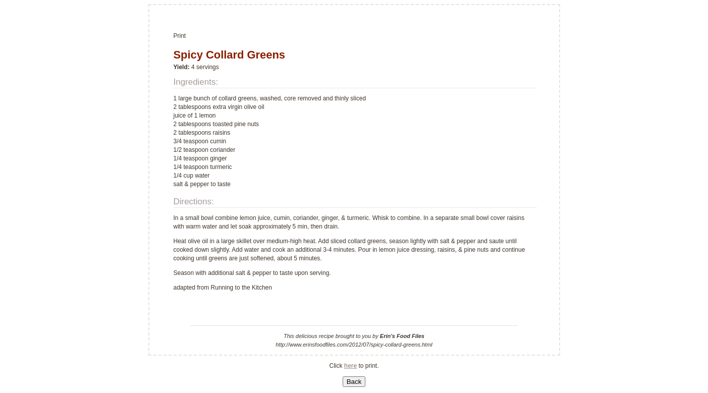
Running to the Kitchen (241, 287)
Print (180, 35)
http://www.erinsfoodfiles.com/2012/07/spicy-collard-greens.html (354, 345)
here (350, 365)
